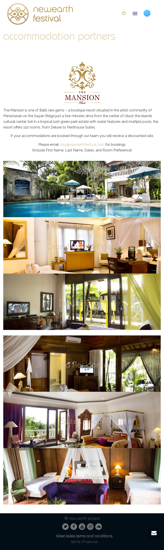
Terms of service (84, 541)
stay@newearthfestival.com (82, 144)
